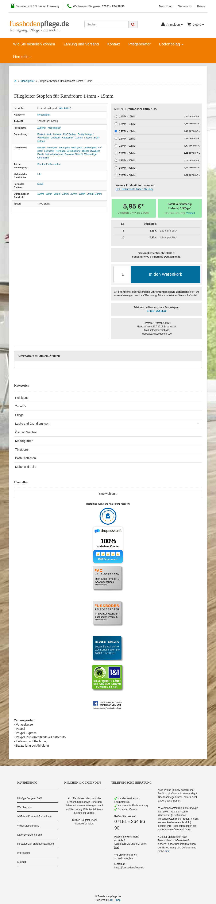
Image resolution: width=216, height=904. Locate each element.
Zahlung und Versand (81, 44)
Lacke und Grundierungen (108, 423)
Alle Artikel (64, 108)
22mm (65, 194)
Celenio (41, 141)
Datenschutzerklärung (29, 834)
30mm (90, 194)
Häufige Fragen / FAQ (29, 798)
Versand (190, 213)
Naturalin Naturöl (54, 154)
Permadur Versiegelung (68, 151)
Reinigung (21, 397)
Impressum (23, 852)
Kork (49, 134)
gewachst (49, 151)
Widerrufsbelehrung (28, 825)
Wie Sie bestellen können (34, 44)
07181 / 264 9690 (156, 311)
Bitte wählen (108, 493)
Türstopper (22, 449)
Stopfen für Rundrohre (49, 164)
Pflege (19, 415)
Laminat (57, 134)
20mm (57, 194)
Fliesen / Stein (91, 137)
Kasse (201, 6)
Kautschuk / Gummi (72, 137)
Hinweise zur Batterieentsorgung (35, 843)
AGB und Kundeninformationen (34, 816)
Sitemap (22, 861)
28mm (82, 194)
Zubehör (41, 127)
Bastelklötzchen (25, 458)
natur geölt (64, 147)
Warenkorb (185, 6)
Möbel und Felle (25, 466)
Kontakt (113, 44)
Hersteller (22, 57)
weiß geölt (77, 147)
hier (167, 851)
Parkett (41, 134)
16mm (40, 194)
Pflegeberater (139, 44)
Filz (39, 174)
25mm (73, 194)
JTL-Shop (114, 900)
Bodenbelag (171, 44)
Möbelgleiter (27, 81)
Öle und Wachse (26, 432)
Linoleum (55, 137)
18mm (49, 194)
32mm (98, 194)
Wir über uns (24, 807)
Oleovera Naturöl (74, 154)
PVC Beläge (69, 134)
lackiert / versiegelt (47, 147)
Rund (40, 184)
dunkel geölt (90, 147)
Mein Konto (166, 6)
